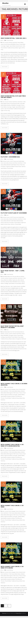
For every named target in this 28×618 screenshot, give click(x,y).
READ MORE (4, 66)
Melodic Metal (20, 220)
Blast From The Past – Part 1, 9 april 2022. (13, 271)
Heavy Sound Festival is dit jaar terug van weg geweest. (13, 96)
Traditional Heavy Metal (12, 47)
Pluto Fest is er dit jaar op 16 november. (14, 213)
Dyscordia (6, 163)
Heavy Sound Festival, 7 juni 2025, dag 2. (14, 38)
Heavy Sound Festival (6, 44)
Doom (2, 163)
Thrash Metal (4, 47)
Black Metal (4, 276)
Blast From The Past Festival (14, 332)
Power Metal (22, 44)
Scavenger (3, 46)
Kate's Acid (19, 103)
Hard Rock (14, 42)
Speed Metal (12, 46)
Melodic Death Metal (11, 164)
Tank (24, 46)
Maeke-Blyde (4, 105)
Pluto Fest (22, 164)
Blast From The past (12, 276)
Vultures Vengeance (16, 338)
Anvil (3, 42)
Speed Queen (19, 46)
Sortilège (6, 283)
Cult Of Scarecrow (14, 161)
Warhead (24, 338)
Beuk (3, 389)
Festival (10, 42)
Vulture (23, 283)
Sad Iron (23, 166)
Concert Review (9, 40)
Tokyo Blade (20, 337)
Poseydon (3, 166)
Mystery (9, 105)
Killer (23, 103)
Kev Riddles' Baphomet (12, 280)
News (7, 99)
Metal (5, 392)
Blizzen (18, 276)
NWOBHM (13, 44)
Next (9, 605)
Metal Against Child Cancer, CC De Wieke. (12, 506)
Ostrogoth (18, 105)
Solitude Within (21, 394)
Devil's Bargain (12, 389)
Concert (6, 42)
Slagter (7, 46)
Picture (17, 44)
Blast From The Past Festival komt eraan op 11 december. (12, 326)
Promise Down (17, 166)
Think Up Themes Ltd (10, 613)
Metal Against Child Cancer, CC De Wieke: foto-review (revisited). (12, 445)
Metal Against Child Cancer (13, 392)
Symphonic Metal (11, 396)
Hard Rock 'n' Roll (21, 101)
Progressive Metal (10, 166)
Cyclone (6, 278)
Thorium (2, 398)
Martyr (19, 391)
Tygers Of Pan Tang (5, 110)
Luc (3, 40)
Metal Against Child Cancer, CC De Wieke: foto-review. (12, 567)
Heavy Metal (20, 42)
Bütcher (22, 276)
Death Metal (21, 161)
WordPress (23, 613)
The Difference (18, 396)
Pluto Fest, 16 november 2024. (10, 157)
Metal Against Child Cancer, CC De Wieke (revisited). (14, 384)
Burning (4, 161)
